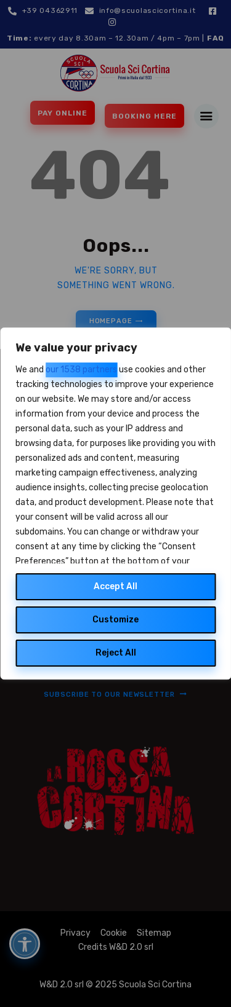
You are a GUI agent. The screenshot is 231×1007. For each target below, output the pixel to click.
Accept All (115, 586)
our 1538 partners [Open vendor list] (81, 369)
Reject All (115, 653)
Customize (115, 619)
